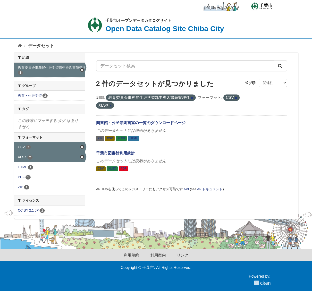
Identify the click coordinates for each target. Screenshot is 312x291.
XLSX (121, 138)
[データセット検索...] (185, 65)
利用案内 (158, 255)
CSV (110, 138)
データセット (41, 45)
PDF (123, 168)
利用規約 (131, 255)
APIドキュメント (210, 189)
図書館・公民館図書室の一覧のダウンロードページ (141, 123)
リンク (182, 255)
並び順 (250, 83)
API (186, 189)
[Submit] (280, 65)
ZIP (100, 138)
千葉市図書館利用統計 (115, 153)
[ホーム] (20, 46)
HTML (134, 138)
